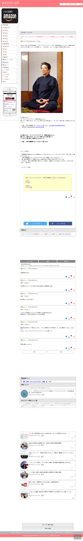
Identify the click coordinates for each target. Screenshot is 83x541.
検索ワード (6, 65)
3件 (31, 187)
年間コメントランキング (26, 406)
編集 (58, 265)
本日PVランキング (50, 403)
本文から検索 (37, 387)
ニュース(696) (6, 69)
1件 (29, 182)
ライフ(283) (7, 79)
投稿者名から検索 (45, 387)
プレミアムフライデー (35, 381)
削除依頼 (61, 532)
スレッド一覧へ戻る (47, 524)
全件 (42, 265)
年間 (5, 52)
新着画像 (5, 62)
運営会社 (18, 532)
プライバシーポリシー (25, 532)
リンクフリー (34, 532)
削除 (55, 265)
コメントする (29, 261)
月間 (5, 49)
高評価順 (46, 265)
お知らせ (44, 532)
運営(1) (4, 81)
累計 (5, 54)
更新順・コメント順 (40, 403)
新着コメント (8, 59)
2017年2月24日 (40, 127)
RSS (40, 532)
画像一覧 (66, 261)
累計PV (5, 36)
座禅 (43, 381)
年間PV (5, 33)
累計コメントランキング (38, 406)
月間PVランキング (27, 405)
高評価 (5, 38)
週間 (6, 46)
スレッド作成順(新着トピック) (28, 403)
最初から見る (37, 265)
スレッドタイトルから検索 (27, 387)
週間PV (6, 27)
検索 (48, 261)
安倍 (24, 381)
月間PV (5, 30)
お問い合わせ (50, 532)
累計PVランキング (46, 405)
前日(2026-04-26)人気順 (60, 403)
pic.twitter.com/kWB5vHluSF (57, 125)
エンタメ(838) (6, 74)
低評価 (5, 41)
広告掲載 (56, 532)
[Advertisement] (53, 19)
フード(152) (5, 76)
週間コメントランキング (56, 405)
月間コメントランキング (68, 405)
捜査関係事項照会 (68, 532)
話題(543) (5, 72)
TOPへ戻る (48, 528)
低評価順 (51, 265)
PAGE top (77, 536)
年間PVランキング (36, 405)
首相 (27, 381)
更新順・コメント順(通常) (27, 265)
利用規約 (12, 532)
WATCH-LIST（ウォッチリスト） (41, 535)
